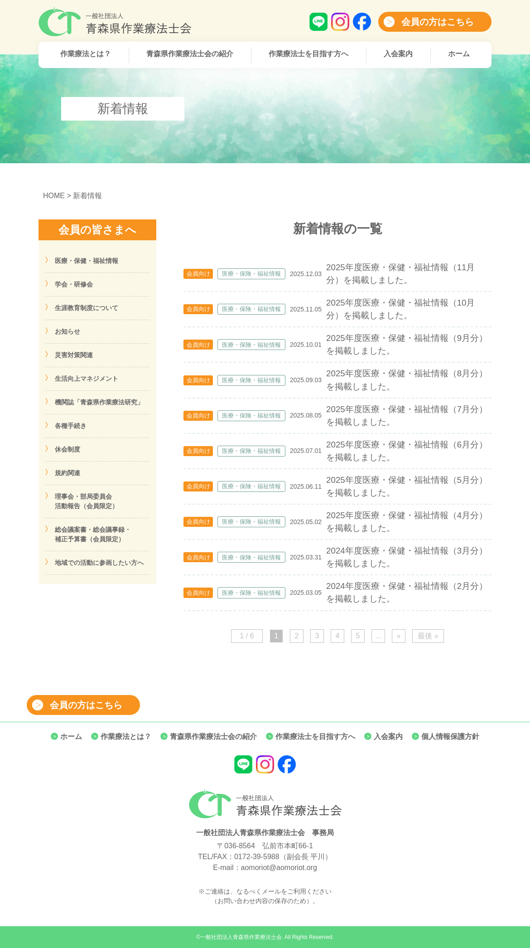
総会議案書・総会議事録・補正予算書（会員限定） (93, 534)
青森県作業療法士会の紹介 (189, 54)
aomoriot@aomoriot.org (279, 867)
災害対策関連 (74, 355)
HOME (54, 195)
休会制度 (67, 449)
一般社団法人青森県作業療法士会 (241, 937)
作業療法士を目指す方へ (308, 54)
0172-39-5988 (256, 856)
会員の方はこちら (437, 22)
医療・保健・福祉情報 (86, 260)
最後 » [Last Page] (428, 636)
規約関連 (67, 472)
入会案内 (398, 54)
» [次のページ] (399, 636)
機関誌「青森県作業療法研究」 (99, 402)
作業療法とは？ (85, 54)
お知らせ (67, 331)
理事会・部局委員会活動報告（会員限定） (86, 501)
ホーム (459, 54)
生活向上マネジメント (86, 378)
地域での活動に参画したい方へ (99, 562)
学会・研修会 (74, 284)
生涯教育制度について (86, 307)
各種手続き (71, 425)
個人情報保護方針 (450, 736)
